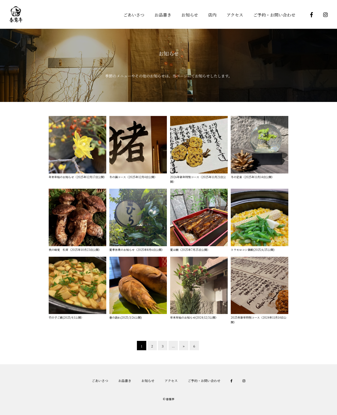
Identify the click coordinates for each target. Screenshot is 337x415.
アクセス (235, 15)
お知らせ (189, 15)
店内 (212, 15)
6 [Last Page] (194, 346)
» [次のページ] (184, 346)
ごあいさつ (133, 15)
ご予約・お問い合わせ (274, 15)
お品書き (162, 15)
